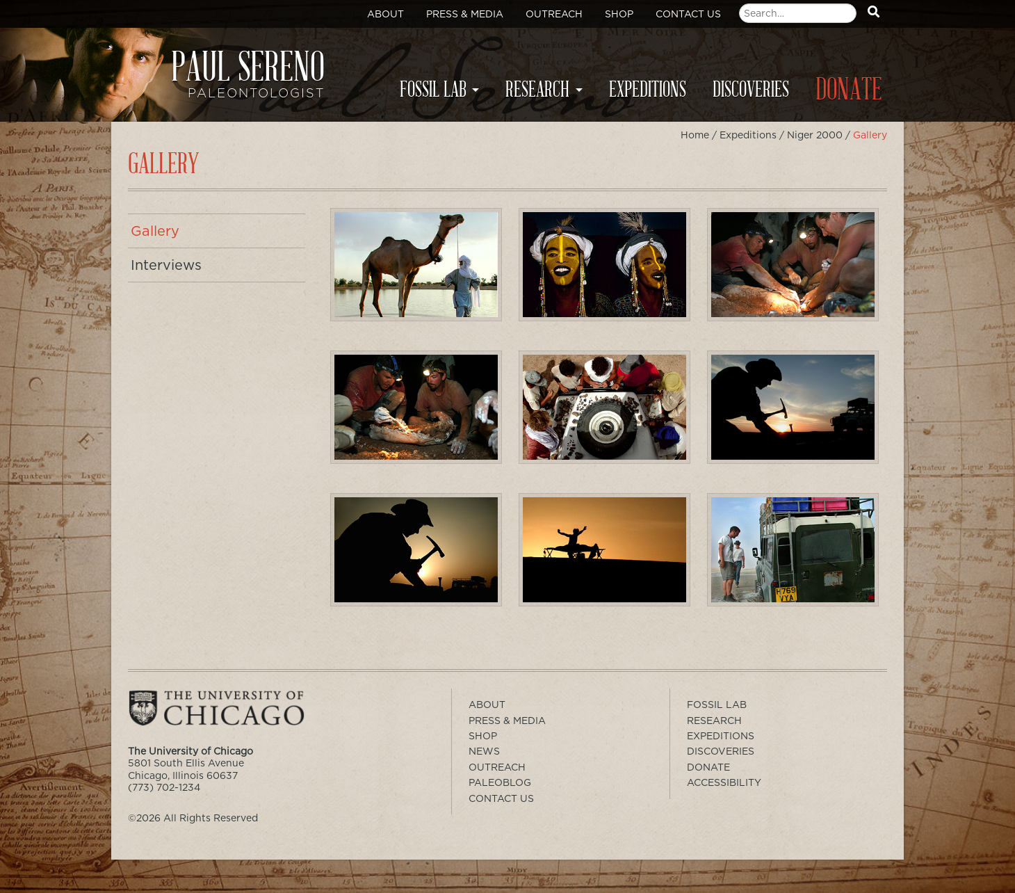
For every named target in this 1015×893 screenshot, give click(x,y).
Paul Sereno (229, 81)
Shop (619, 13)
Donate (848, 90)
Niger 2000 (815, 134)
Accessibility (724, 782)
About (385, 13)
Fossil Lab (433, 89)
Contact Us (688, 13)
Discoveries (751, 89)
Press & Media (464, 13)
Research (537, 89)
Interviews (166, 265)
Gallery (155, 231)
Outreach (554, 13)
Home (695, 134)
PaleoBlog (500, 782)
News (484, 751)
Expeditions (647, 89)
